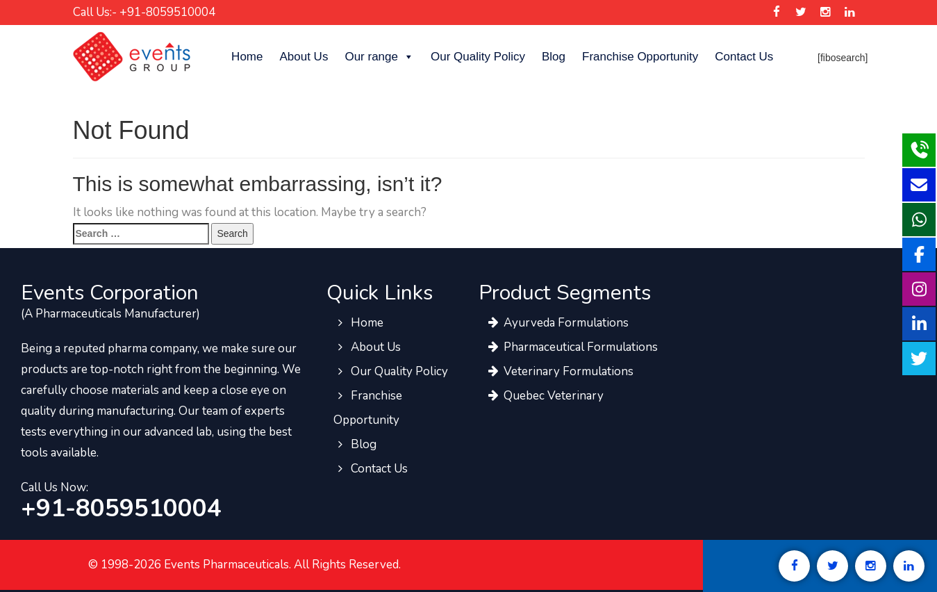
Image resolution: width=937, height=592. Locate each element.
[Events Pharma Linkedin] (850, 12)
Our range (379, 57)
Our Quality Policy (478, 56)
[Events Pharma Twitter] (801, 12)
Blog (553, 56)
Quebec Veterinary (544, 396)
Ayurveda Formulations (557, 323)
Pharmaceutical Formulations (571, 347)
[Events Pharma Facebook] (777, 12)
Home (247, 56)
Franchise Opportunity (640, 56)
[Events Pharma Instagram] (825, 12)
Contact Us (744, 56)
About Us (303, 56)
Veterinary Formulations (559, 371)
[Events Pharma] (131, 56)
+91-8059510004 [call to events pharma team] (121, 508)
